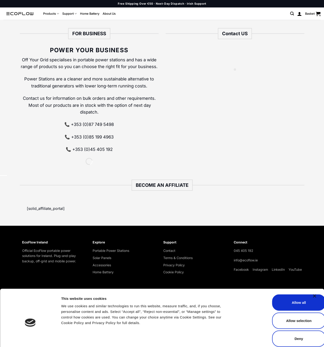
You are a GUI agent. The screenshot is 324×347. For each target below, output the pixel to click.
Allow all (273, 279)
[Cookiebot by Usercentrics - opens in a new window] (30, 337)
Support (69, 13)
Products (51, 13)
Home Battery (89, 13)
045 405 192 (243, 251)
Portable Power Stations (111, 251)
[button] (292, 13)
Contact (169, 251)
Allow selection (273, 297)
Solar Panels (102, 258)
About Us (109, 13)
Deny (273, 315)
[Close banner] (315, 275)
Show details (245, 338)
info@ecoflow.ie (246, 260)
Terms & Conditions (178, 258)
